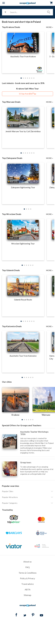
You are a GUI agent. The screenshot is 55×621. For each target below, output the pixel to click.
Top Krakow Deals (11, 27)
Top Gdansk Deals (11, 270)
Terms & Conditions (28, 572)
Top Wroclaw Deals (11, 214)
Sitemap (27, 595)
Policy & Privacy (27, 578)
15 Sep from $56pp (27, 93)
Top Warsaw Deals (11, 102)
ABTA (27, 589)
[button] (21, 78)
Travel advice (27, 584)
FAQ (27, 567)
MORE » (49, 27)
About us (27, 561)
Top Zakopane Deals (12, 158)
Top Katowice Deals (12, 326)
